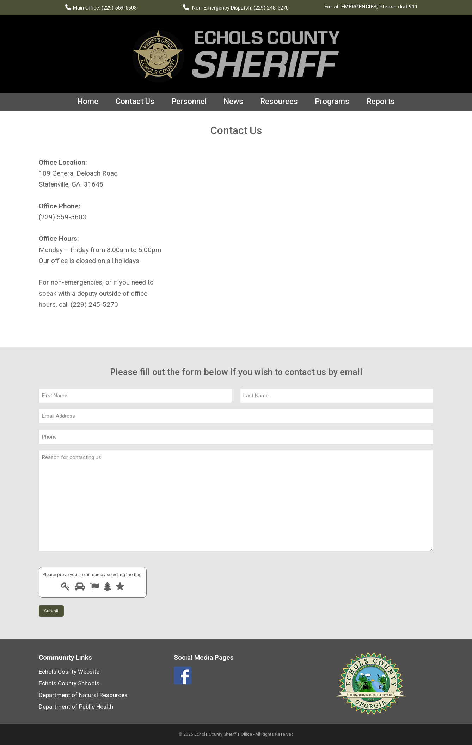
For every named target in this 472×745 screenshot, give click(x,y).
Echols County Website (69, 671)
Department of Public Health (76, 706)
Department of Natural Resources (83, 694)
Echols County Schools (69, 682)
